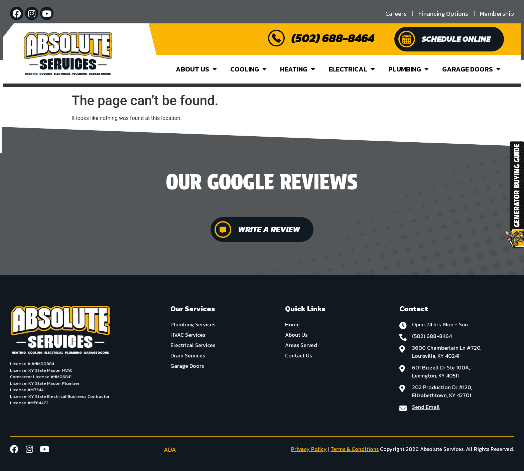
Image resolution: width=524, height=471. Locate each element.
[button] (5, 210)
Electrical (352, 69)
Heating (297, 69)
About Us (196, 69)
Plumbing (408, 69)
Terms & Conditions (355, 449)
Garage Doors (471, 69)
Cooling (248, 69)
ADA (169, 449)
